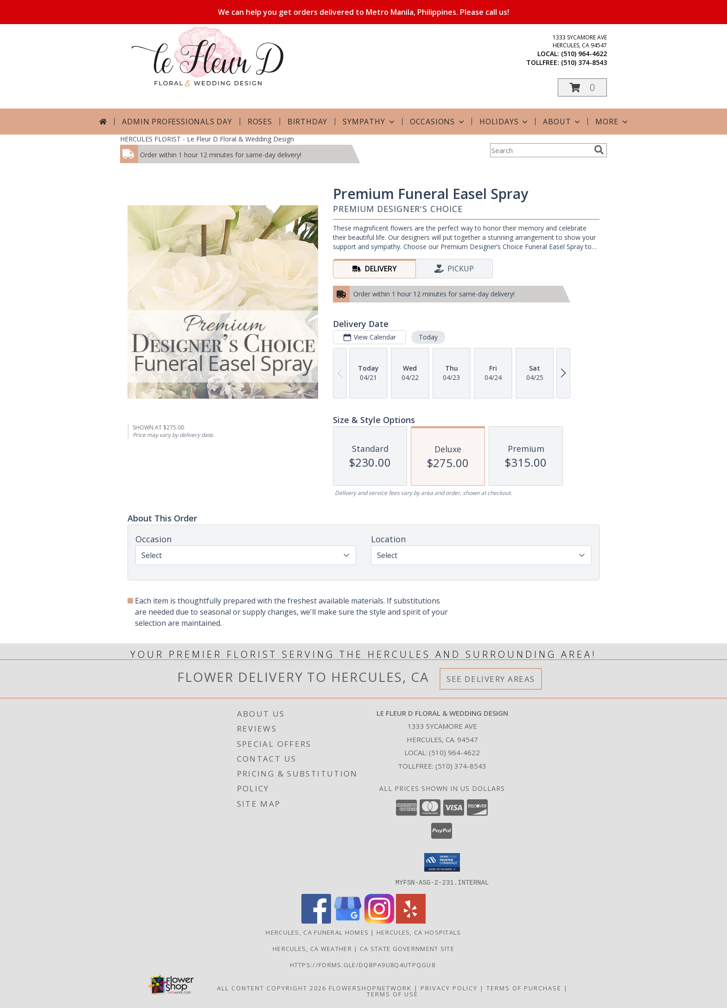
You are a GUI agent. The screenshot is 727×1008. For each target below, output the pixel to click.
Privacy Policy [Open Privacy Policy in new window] (449, 987)
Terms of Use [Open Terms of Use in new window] (392, 993)
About (562, 121)
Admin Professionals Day (177, 121)
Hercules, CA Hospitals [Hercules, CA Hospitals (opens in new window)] (418, 932)
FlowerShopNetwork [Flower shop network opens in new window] (370, 987)
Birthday (307, 121)
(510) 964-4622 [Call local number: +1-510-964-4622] (584, 53)
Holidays (504, 121)
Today (428, 337)
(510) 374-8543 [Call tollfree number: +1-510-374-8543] (584, 62)
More (612, 121)
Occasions (438, 121)
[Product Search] (540, 150)
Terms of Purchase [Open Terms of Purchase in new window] (523, 987)
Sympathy (369, 121)
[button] (582, 87)
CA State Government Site (407, 948)
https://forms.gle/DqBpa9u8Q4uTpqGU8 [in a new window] (364, 964)
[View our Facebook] (316, 920)
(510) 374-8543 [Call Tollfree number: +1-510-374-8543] (460, 765)
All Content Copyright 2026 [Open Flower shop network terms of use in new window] (271, 987)
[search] (599, 150)
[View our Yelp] (411, 920)
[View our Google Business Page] (348, 920)
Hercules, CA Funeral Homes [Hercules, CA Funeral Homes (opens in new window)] (317, 932)
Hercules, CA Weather (312, 948)
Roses (260, 121)
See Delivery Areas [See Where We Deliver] (490, 679)
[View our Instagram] (379, 920)
